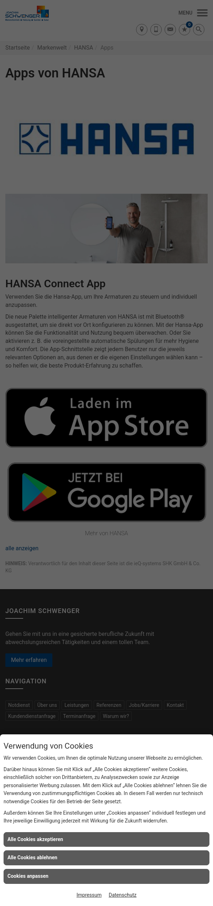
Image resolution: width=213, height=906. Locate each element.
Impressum (89, 895)
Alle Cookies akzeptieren (35, 839)
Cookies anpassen (27, 876)
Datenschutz (122, 895)
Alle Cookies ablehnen (32, 857)
